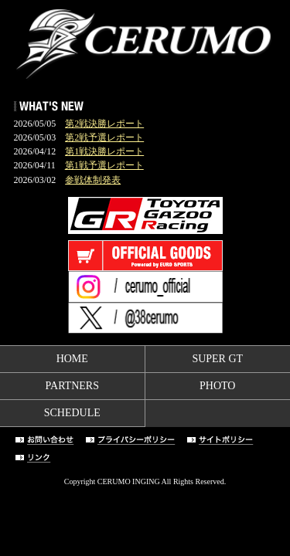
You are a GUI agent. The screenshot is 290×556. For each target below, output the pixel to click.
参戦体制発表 (93, 180)
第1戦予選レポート (104, 165)
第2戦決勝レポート (104, 123)
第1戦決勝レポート (104, 151)
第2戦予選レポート (104, 137)
